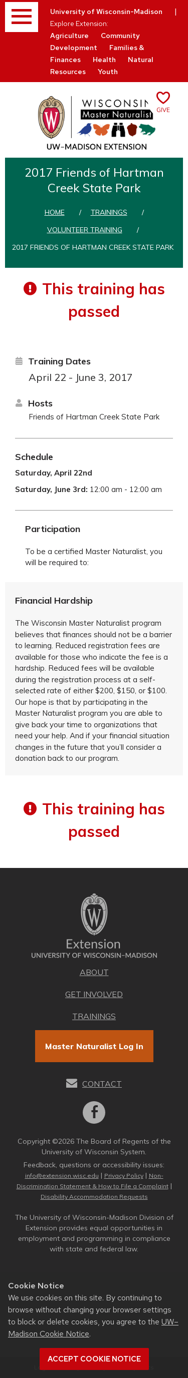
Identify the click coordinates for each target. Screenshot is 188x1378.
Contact (102, 1084)
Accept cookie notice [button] (94, 1359)
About (94, 972)
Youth (108, 71)
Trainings (109, 212)
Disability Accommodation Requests (94, 1196)
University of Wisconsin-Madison (106, 11)
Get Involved (94, 994)
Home (55, 212)
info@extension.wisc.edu (62, 1175)
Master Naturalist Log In (94, 1046)
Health (104, 59)
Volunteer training (84, 229)
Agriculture (69, 35)
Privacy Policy (123, 1175)
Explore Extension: (79, 23)
